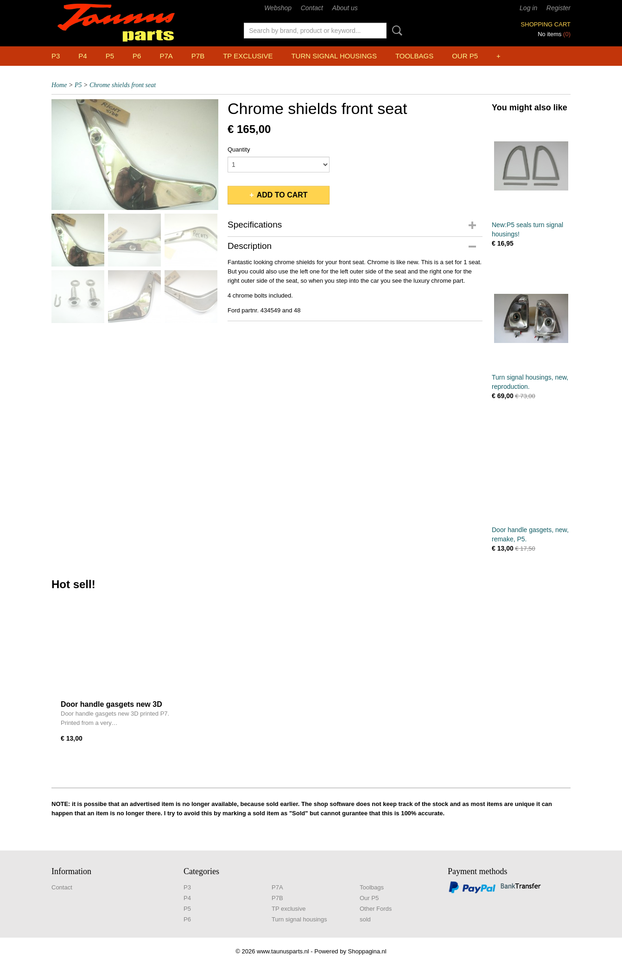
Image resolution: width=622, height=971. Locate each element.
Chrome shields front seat (122, 85)
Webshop (278, 8)
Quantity (239, 149)
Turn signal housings (333, 56)
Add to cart (282, 195)
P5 (110, 56)
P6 (137, 56)
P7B (197, 56)
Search (395, 31)
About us (345, 8)
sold (365, 919)
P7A (165, 56)
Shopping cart (546, 24)
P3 (55, 56)
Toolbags (414, 56)
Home (59, 85)
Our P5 (465, 56)
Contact (312, 8)
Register (558, 8)
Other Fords (376, 908)
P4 (82, 56)
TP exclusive (248, 56)
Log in (528, 8)
